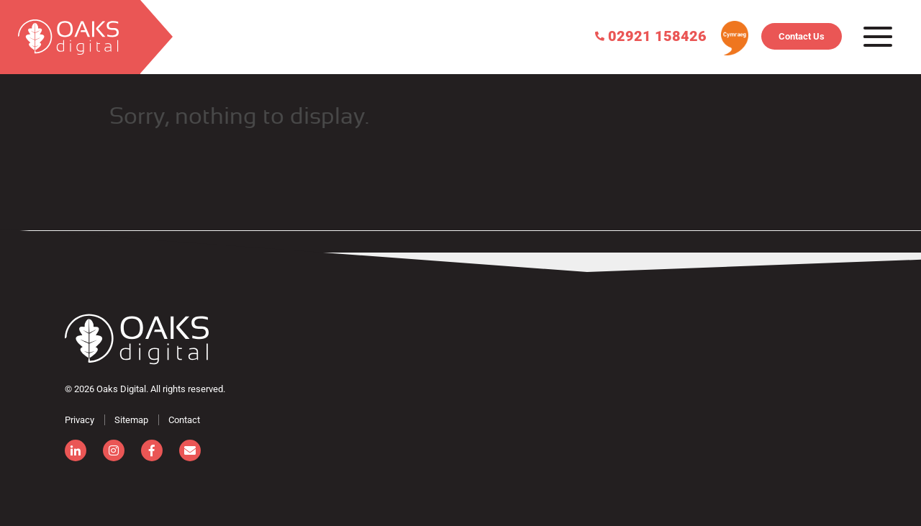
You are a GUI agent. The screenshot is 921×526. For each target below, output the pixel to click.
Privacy (79, 419)
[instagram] (113, 450)
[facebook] (152, 450)
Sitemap (131, 419)
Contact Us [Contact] (802, 36)
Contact (184, 419)
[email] (190, 450)
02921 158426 (651, 35)
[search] (70, 37)
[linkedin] (75, 450)
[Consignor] (137, 339)
